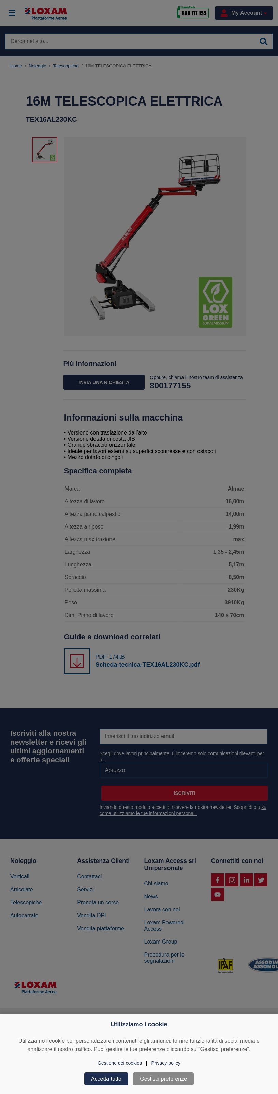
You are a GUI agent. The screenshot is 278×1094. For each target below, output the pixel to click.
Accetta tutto (106, 1079)
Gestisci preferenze (163, 1079)
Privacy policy (165, 1063)
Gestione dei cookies (120, 1063)
